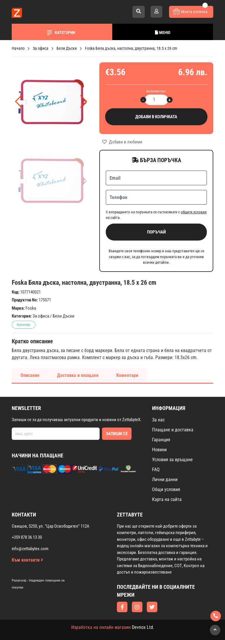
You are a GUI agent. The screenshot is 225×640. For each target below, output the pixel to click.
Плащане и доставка (172, 430)
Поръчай (156, 232)
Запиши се (117, 433)
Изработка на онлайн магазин (101, 627)
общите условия (194, 212)
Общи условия (166, 489)
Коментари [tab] (127, 375)
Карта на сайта (167, 499)
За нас (158, 420)
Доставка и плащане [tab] (78, 375)
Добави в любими (122, 142)
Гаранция (161, 439)
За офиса (41, 316)
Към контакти (27, 560)
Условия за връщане (172, 459)
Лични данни (165, 479)
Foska (30, 308)
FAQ (156, 469)
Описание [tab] (30, 375)
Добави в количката (156, 117)
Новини (159, 449)
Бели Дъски (63, 316)
